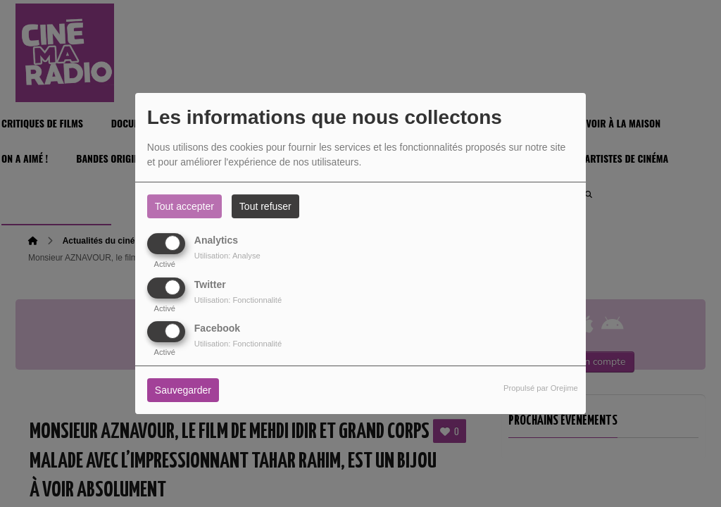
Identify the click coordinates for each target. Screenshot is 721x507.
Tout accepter (184, 206)
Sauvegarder (183, 390)
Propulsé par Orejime (540, 388)
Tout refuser (265, 206)
